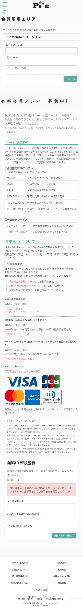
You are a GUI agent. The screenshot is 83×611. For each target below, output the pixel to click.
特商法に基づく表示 (20, 583)
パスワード (11, 57)
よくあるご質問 (41, 589)
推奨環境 (62, 583)
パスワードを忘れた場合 (16, 67)
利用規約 (15, 526)
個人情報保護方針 (20, 576)
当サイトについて (20, 562)
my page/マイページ (29, 285)
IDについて (62, 562)
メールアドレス (14, 44)
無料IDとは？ (14, 480)
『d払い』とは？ (14, 308)
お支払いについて (20, 569)
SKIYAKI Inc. (46, 605)
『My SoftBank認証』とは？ (20, 358)
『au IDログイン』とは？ (18, 333)
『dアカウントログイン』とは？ (22, 312)
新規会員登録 (18, 281)
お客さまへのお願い (62, 576)
